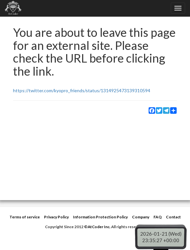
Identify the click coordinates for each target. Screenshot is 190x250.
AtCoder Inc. (99, 226)
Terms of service (24, 216)
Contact (173, 216)
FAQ (157, 216)
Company (140, 216)
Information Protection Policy (100, 216)
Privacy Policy (56, 216)
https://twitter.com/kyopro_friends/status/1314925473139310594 (81, 90)
